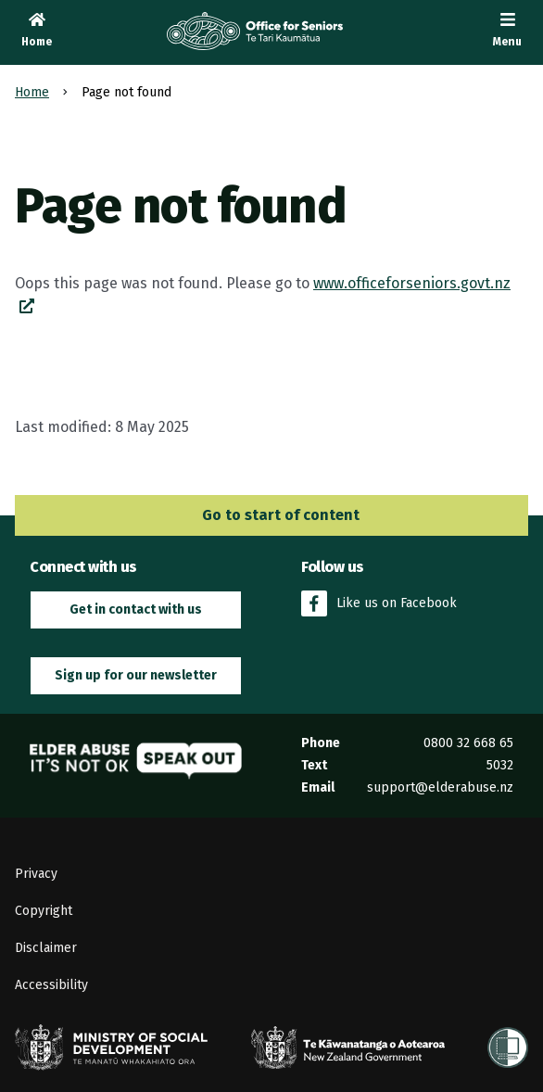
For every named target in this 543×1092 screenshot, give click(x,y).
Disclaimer (46, 948)
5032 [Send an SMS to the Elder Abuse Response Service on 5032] (499, 765)
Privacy (36, 874)
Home (32, 92)
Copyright (43, 911)
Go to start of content (271, 515)
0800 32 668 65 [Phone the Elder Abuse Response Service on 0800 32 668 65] (468, 743)
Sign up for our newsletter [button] (136, 675)
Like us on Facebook (379, 603)
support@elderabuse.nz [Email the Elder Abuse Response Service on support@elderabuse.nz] (440, 787)
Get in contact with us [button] (135, 609)
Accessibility (51, 985)
